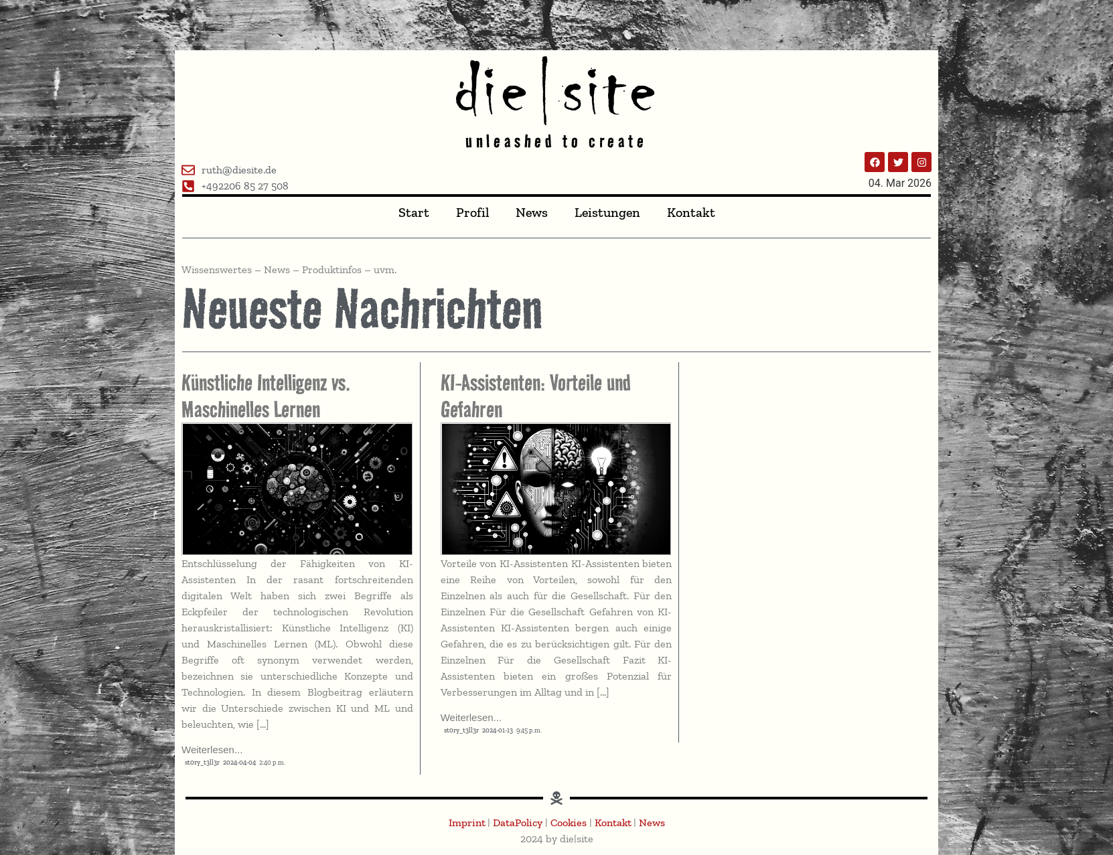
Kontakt (691, 212)
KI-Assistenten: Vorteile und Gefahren (536, 396)
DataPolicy (517, 822)
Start (413, 212)
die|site (556, 90)
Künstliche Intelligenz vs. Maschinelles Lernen (265, 396)
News (532, 212)
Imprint (468, 822)
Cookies (568, 822)
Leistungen (607, 212)
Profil (472, 212)
